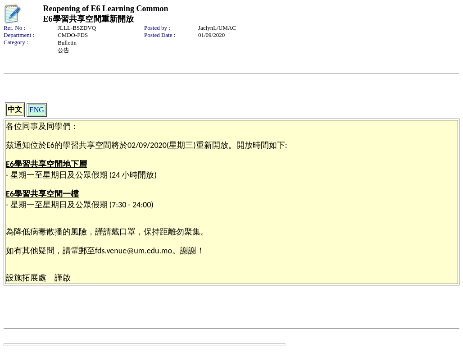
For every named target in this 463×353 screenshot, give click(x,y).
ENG (36, 110)
